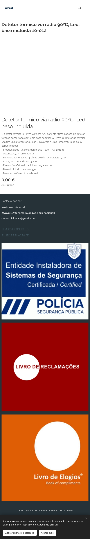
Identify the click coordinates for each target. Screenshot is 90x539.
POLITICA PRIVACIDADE (15, 235)
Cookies (70, 510)
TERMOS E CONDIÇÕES (16, 229)
